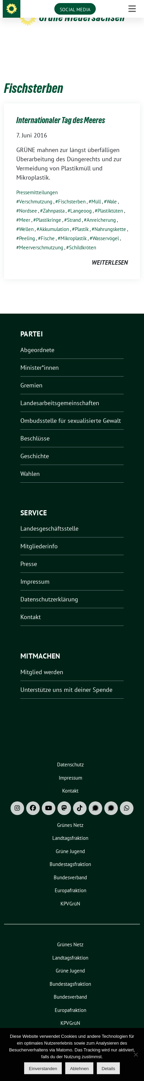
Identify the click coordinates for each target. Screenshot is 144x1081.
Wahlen (30, 463)
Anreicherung (101, 209)
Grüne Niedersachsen (82, 17)
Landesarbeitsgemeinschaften (59, 392)
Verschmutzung (35, 191)
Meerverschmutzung (41, 237)
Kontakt (30, 606)
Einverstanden (43, 1068)
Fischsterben (72, 191)
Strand (74, 209)
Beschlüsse (35, 428)
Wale (112, 191)
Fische (48, 227)
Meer (24, 209)
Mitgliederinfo (39, 535)
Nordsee (28, 200)
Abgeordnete (37, 339)
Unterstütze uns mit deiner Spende (66, 679)
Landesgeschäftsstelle (49, 518)
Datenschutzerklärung (49, 589)
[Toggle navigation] (132, 46)
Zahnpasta (54, 200)
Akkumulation (54, 218)
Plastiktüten (110, 200)
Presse (28, 553)
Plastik (82, 218)
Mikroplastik (73, 227)
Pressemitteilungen (37, 182)
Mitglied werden (41, 661)
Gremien (31, 375)
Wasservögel (105, 227)
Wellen (26, 218)
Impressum (35, 571)
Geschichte (34, 445)
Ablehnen (79, 1068)
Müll (96, 191)
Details (108, 1068)
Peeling (27, 227)
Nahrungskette (110, 218)
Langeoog (81, 200)
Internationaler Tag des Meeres (60, 109)
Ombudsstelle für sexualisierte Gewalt (70, 410)
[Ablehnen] (135, 1054)
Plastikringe (48, 209)
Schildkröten (82, 237)
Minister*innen (39, 357)
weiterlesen (110, 252)
